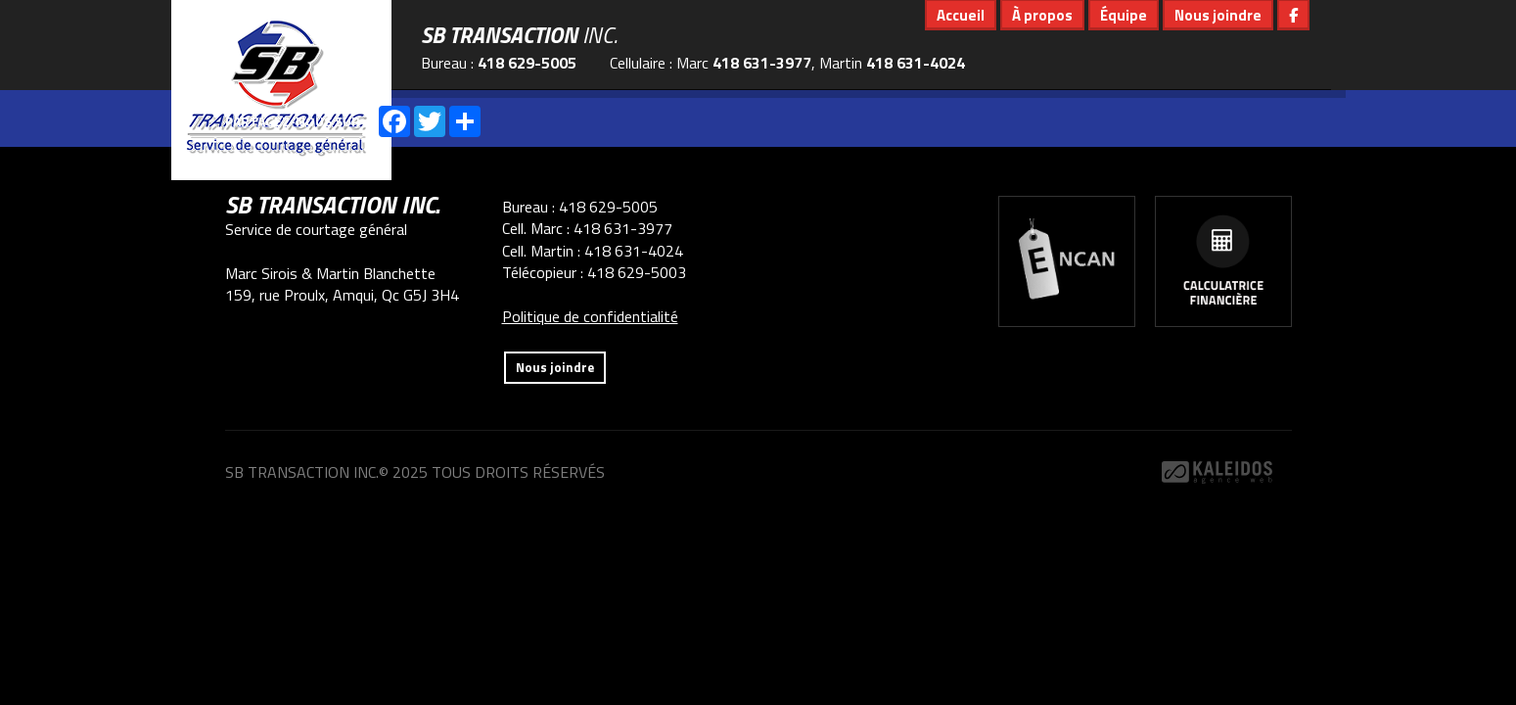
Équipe (1123, 15)
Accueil (961, 15)
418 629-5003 (636, 272)
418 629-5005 (527, 62)
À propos (1042, 15)
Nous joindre (1218, 15)
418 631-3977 (761, 62)
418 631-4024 (915, 62)
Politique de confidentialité (590, 316)
